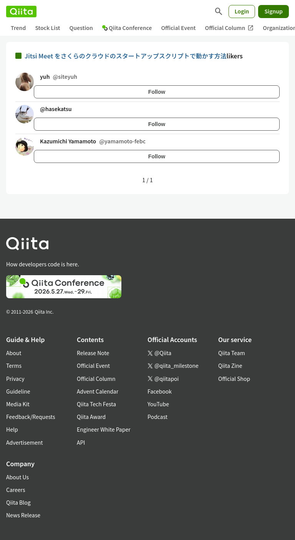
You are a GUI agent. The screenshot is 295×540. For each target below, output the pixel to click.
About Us (17, 477)
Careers (15, 489)
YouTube (158, 404)
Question (81, 28)
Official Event (178, 28)
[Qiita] (21, 11)
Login (242, 11)
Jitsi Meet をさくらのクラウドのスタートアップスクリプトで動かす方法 (126, 55)
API (81, 442)
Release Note (93, 353)
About (13, 353)
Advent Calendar (97, 391)
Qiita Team (231, 353)
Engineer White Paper (104, 429)
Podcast (157, 416)
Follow (156, 92)
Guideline (18, 391)
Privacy (15, 378)
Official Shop (234, 378)
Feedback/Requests (30, 416)
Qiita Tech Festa (96, 404)
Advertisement (24, 442)
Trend (18, 28)
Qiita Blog (18, 502)
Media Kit (18, 404)
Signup (273, 11)
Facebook (160, 391)
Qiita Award (91, 416)
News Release (23, 515)
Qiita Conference (127, 28)
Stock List (47, 28)
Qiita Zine (230, 365)
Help (12, 429)
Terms (14, 365)
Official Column (229, 28)
